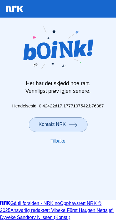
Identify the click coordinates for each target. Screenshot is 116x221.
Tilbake (58, 140)
